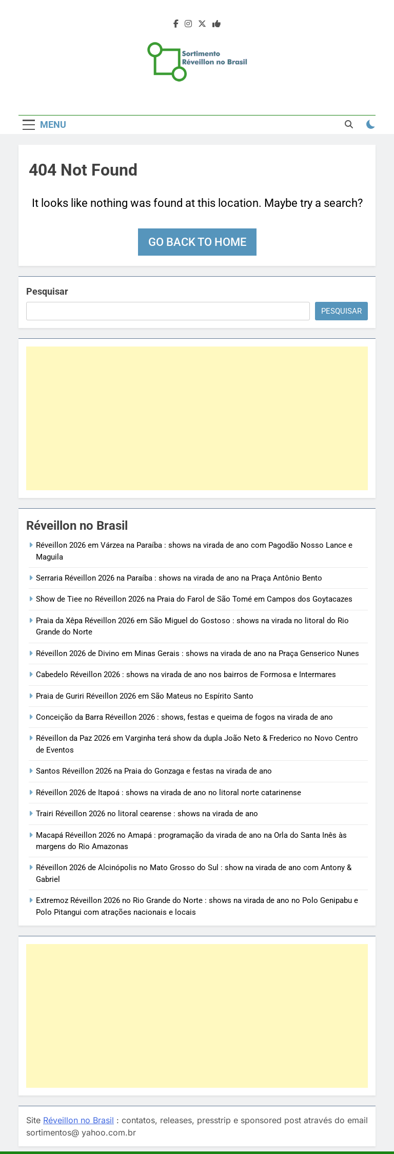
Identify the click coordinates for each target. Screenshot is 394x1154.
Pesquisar (47, 291)
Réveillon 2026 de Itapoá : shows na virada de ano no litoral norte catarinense (168, 792)
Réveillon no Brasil (78, 1120)
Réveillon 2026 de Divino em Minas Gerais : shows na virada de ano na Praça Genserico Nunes (197, 653)
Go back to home (197, 242)
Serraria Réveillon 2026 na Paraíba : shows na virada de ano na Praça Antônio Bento (179, 578)
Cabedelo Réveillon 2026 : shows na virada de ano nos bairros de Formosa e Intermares (186, 674)
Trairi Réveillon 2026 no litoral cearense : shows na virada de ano (147, 813)
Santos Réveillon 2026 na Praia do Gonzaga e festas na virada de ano (154, 771)
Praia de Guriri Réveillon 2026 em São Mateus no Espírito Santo (144, 696)
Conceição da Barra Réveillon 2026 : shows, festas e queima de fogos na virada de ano (184, 717)
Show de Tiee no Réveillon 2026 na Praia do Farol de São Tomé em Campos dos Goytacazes (194, 599)
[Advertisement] (197, 418)
